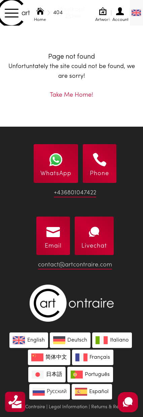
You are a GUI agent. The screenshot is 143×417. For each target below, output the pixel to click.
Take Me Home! (71, 95)
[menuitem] (136, 13)
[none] (136, 13)
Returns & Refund (110, 407)
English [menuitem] (36, 340)
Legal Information (68, 407)
